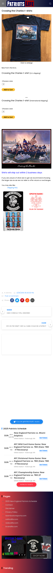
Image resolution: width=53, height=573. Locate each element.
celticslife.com (11, 519)
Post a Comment (11, 296)
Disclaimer (10, 508)
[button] (12, 300)
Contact (9, 505)
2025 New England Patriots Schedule (21, 501)
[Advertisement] (26, 261)
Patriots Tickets (26, 484)
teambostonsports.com (15, 515)
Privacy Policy (11, 512)
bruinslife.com (11, 526)
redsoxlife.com (11, 523)
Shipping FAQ (12, 188)
